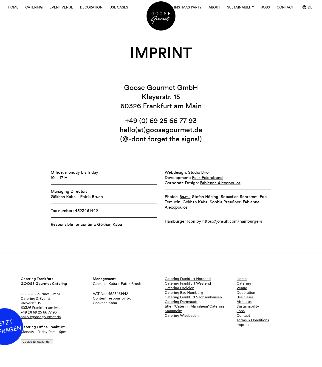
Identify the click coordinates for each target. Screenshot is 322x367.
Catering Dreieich (179, 288)
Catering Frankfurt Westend (188, 283)
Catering (34, 7)
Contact (285, 7)
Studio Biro (198, 172)
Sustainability (240, 7)
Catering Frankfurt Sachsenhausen (193, 297)
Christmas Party (186, 7)
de (307, 7)
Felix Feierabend (207, 177)
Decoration (91, 7)
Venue (242, 288)
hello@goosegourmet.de (41, 316)
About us (244, 301)
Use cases (119, 7)
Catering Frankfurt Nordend (188, 278)
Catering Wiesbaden (182, 315)
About (214, 7)
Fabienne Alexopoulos (220, 182)
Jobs (265, 7)
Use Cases (245, 297)
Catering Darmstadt (181, 301)
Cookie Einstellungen (37, 341)
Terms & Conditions (253, 320)
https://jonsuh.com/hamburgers (232, 221)
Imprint (243, 324)
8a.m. (185, 196)
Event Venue (61, 7)
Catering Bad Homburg (184, 292)
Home (13, 7)
